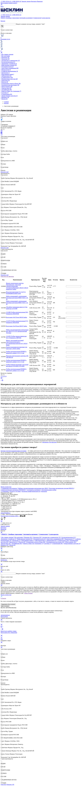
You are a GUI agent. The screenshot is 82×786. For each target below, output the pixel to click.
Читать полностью (6, 487)
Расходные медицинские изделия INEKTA (61, 488)
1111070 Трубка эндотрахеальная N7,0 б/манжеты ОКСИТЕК (17, 321)
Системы (4, 92)
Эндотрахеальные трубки (48, 490)
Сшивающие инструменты (9, 488)
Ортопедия (5, 72)
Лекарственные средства (9, 95)
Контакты (34, 1)
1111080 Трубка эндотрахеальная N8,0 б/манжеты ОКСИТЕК (17, 313)
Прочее (4, 99)
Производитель (5, 173)
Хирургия (5, 80)
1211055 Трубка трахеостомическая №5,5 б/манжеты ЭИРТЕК (16, 337)
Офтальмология (40, 540)
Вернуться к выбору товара (8, 631)
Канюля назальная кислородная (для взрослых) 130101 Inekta (16, 347)
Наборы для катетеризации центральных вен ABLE (32, 488)
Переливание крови (7, 74)
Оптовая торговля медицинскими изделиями (13, 451)
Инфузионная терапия (9, 65)
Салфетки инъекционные (9, 71)
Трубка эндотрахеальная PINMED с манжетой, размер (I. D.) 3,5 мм (16, 361)
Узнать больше (28, 593)
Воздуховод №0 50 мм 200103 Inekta (16, 317)
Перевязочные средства (9, 79)
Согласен (3, 598)
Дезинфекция (6, 89)
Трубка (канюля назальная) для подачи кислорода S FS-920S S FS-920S (17, 365)
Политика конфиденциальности (30, 491)
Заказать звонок (26, 1)
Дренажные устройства (9, 63)
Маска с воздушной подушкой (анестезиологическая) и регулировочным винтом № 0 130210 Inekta (16, 343)
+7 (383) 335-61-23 (6, 1)
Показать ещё (4, 172)
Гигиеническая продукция (10, 85)
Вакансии (40, 1)
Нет (2, 639)
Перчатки (5, 57)
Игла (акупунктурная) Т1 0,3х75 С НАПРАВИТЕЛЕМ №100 (16, 292)
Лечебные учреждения (12, 18)
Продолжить (4, 616)
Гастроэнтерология (8, 62)
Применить (4, 560)
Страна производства (7, 249)
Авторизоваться (5, 615)
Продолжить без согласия (8, 604)
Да (1, 637)
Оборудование (6, 86)
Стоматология (37, 18)
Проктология (6, 69)
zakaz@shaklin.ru (5, 513)
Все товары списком (7, 54)
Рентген (4, 82)
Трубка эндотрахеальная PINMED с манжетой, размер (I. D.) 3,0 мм (16, 369)
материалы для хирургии (49, 442)
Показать (10, 784)
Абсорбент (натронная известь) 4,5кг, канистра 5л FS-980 (17, 307)
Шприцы (5, 97)
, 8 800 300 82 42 (16, 1)
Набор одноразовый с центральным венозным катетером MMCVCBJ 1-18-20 (17, 297)
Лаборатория (6, 76)
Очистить (4, 138)
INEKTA (3, 18)
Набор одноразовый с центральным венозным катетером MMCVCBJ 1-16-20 (17, 302)
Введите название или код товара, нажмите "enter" (30, 24)
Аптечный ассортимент (26, 18)
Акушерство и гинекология (10, 60)
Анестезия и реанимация (9, 68)
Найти (3, 582)
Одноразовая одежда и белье (10, 83)
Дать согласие (5, 606)
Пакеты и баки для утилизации (11, 91)
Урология (5, 59)
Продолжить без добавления (9, 632)
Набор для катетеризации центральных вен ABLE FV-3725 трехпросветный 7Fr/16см (17, 331)
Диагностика (6, 88)
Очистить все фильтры (7, 276)
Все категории (5, 56)
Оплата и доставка (15, 491)
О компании (5, 491)
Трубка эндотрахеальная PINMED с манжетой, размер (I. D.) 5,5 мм (16, 352)
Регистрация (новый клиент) (9, 3)
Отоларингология (7, 66)
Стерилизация (6, 94)
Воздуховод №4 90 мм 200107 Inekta (16, 326)
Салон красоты (45, 18)
